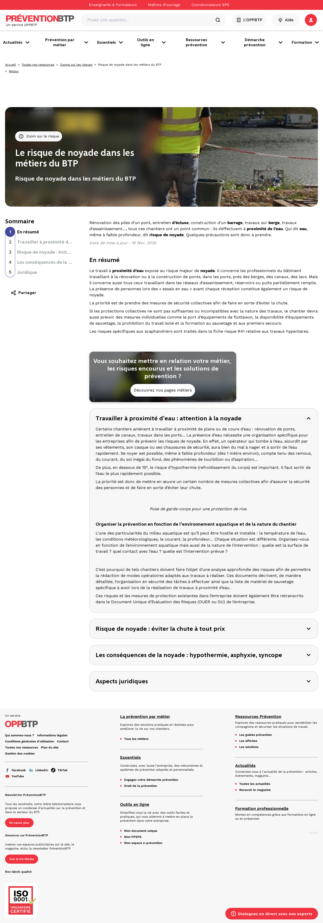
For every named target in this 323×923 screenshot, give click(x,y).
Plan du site (50, 747)
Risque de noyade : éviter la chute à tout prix (65, 252)
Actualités (17, 42)
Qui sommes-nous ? (19, 735)
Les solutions (248, 747)
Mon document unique (140, 831)
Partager (23, 293)
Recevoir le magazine (255, 790)
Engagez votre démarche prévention (151, 780)
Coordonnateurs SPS (210, 5)
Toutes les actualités (254, 784)
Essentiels (110, 42)
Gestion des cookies (20, 753)
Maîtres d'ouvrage (164, 5)
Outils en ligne (152, 42)
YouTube (14, 776)
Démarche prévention (264, 42)
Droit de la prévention (140, 786)
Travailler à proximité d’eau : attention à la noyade (72, 242)
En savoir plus (19, 822)
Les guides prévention (255, 735)
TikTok (59, 770)
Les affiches (248, 741)
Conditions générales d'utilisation (29, 741)
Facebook (15, 770)
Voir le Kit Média (21, 859)
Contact (63, 741)
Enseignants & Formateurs (113, 5)
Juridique (27, 272)
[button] (311, 20)
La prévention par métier (145, 716)
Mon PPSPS (133, 837)
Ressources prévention (206, 42)
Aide (285, 19)
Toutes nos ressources (38, 64)
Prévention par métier (67, 42)
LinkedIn (38, 770)
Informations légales (52, 735)
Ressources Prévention (258, 716)
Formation (306, 42)
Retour (14, 71)
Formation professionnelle (261, 808)
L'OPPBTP (249, 19)
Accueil (10, 64)
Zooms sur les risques (76, 64)
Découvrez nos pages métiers (163, 390)
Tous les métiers (136, 739)
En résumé (28, 232)
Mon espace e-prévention (143, 843)
